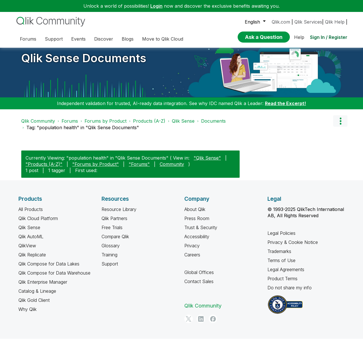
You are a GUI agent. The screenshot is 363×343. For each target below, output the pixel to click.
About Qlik (194, 213)
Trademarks (279, 255)
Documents (213, 125)
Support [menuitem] (54, 39)
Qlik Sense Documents (83, 62)
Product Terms (282, 283)
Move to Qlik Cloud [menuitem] (162, 39)
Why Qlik (27, 313)
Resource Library (119, 213)
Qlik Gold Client (34, 304)
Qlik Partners (114, 222)
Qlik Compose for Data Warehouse (54, 277)
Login (156, 6)
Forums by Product (105, 125)
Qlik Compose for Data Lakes (48, 268)
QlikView (27, 250)
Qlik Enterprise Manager (42, 286)
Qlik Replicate (32, 259)
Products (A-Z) (149, 125)
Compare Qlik (115, 241)
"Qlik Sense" (207, 162)
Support (110, 268)
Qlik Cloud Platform (38, 222)
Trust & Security (200, 232)
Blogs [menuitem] (128, 39)
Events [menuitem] (78, 39)
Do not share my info (289, 292)
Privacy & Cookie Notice (292, 246)
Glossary (111, 250)
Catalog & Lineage (37, 295)
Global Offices (199, 276)
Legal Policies (281, 237)
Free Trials (112, 232)
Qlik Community (38, 125)
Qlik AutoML (30, 241)
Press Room (196, 222)
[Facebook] (213, 323)
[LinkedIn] (201, 323)
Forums (70, 125)
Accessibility (196, 241)
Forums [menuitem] (28, 39)
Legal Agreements (285, 274)
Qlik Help (335, 22)
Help (299, 37)
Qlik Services (308, 22)
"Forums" (139, 168)
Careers (192, 259)
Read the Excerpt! (285, 107)
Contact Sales (199, 285)
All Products (30, 213)
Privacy (192, 250)
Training (109, 259)
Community (172, 168)
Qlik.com (281, 22)
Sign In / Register (328, 37)
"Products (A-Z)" (44, 168)
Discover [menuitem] (103, 39)
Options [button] (340, 125)
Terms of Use (281, 264)
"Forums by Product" (95, 168)
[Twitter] (188, 323)
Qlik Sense (183, 125)
